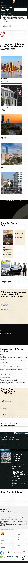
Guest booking (20, 5)
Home (7, 533)
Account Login (25, 5)
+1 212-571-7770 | (12, 5)
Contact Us (8, 542)
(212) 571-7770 (12, 529)
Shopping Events (25, 542)
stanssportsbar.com (6, 304)
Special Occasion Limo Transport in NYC (14, 545)
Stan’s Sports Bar (6, 305)
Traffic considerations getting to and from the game (10, 423)
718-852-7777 (16, 5)
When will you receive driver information (8, 425)
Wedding (24, 536)
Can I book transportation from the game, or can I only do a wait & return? (14, 421)
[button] (14, 422)
